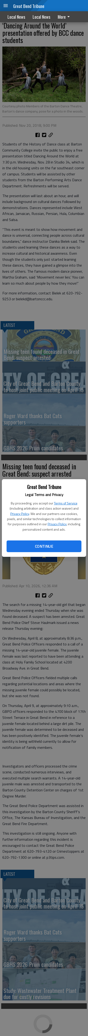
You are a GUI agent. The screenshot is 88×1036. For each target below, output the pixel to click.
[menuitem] (65, 16)
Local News (16, 17)
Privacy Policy (19, 513)
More (64, 17)
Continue (44, 546)
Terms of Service (65, 503)
